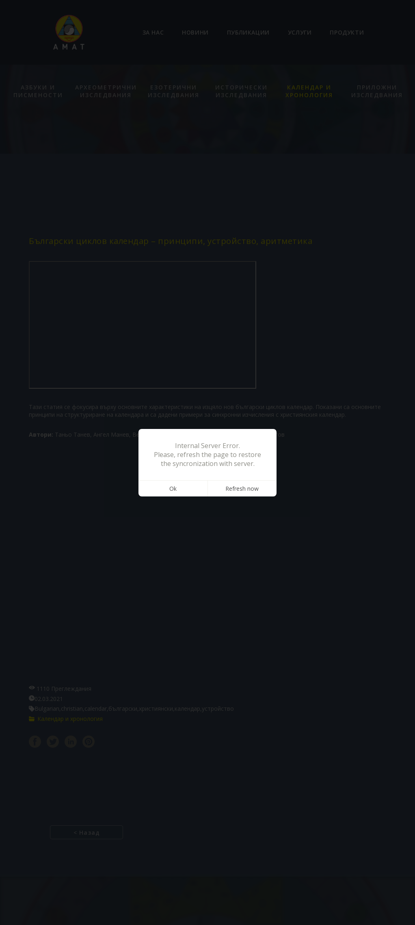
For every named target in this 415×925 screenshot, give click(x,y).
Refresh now (242, 488)
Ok (173, 488)
